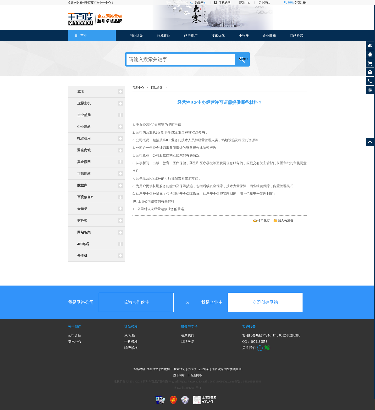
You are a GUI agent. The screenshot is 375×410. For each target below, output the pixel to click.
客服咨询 (370, 54)
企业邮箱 (269, 35)
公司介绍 (74, 335)
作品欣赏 (218, 369)
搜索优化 (218, 35)
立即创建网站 (265, 302)
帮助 (370, 72)
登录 (291, 2)
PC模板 (129, 335)
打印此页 (263, 220)
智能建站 (139, 369)
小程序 (244, 35)
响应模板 (131, 348)
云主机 (82, 256)
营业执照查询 (233, 369)
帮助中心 (244, 2)
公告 (370, 45)
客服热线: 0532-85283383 (370, 82)
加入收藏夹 (285, 220)
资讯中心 (74, 341)
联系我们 (187, 335)
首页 (83, 35)
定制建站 (264, 2)
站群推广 (191, 35)
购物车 (200, 2)
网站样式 (296, 35)
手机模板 (131, 341)
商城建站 (163, 35)
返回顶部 (370, 142)
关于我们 (74, 326)
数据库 (82, 185)
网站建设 (136, 35)
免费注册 (300, 2)
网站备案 (84, 232)
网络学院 (187, 341)
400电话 (83, 244)
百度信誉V (85, 197)
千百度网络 (195, 375)
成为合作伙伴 (136, 302)
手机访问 (225, 2)
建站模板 (131, 326)
